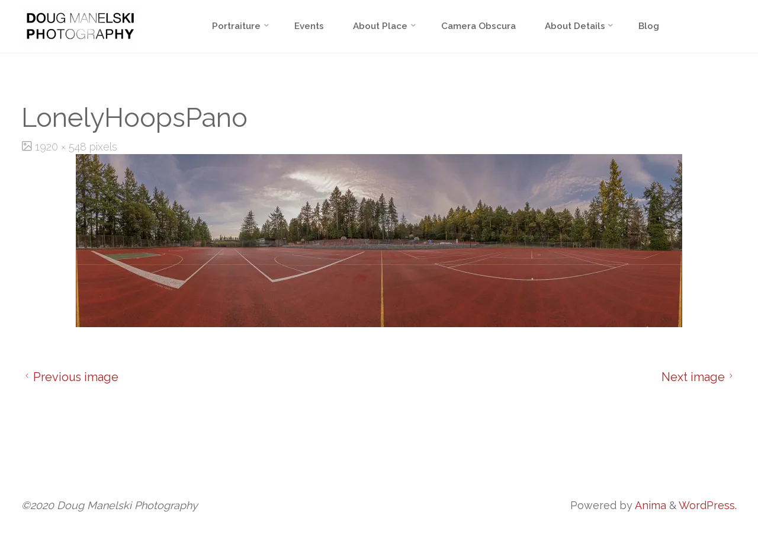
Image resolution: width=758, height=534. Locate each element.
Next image (699, 377)
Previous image (69, 377)
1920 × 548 (62, 146)
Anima (649, 505)
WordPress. (708, 505)
